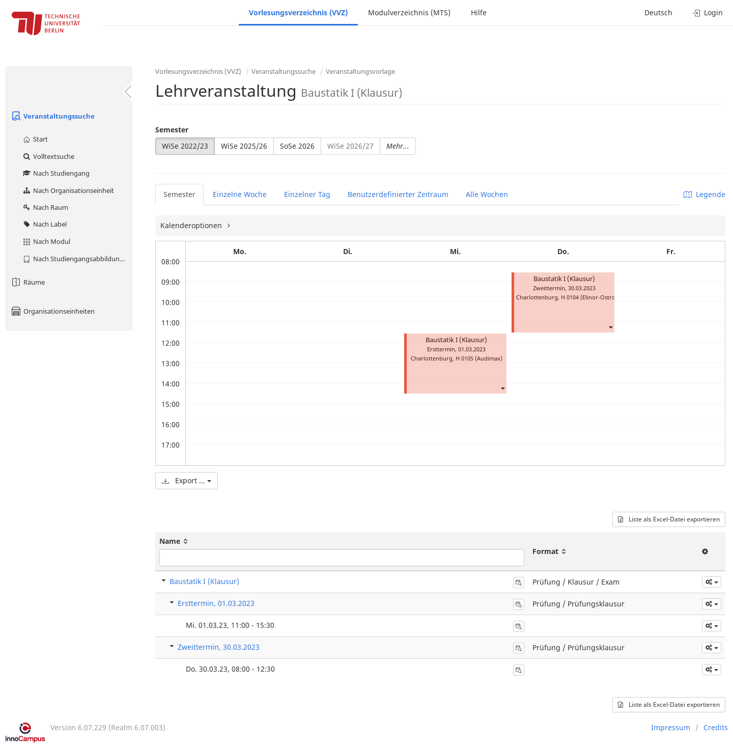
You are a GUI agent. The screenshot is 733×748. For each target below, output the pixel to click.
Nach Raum (45, 207)
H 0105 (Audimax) (479, 358)
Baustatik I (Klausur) (456, 340)
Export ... (186, 480)
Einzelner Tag (307, 194)
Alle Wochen (487, 194)
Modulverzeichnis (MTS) (409, 12)
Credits (715, 727)
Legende (704, 194)
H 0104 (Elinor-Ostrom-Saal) (598, 297)
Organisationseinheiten (52, 311)
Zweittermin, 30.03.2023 (219, 647)
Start (35, 139)
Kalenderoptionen (192, 225)
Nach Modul (46, 241)
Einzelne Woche (240, 194)
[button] (502, 387)
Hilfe (479, 12)
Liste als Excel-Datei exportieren (669, 519)
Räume (27, 282)
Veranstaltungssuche (52, 116)
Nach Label (44, 224)
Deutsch (658, 12)
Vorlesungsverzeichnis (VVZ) (298, 12)
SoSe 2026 (297, 146)
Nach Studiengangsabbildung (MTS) (77, 258)
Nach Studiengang (56, 173)
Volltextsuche (48, 156)
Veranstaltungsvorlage (360, 71)
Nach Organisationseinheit (68, 190)
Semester (171, 129)
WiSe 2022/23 (185, 146)
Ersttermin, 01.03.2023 (216, 603)
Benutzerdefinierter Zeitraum (398, 194)
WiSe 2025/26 (244, 146)
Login (708, 12)
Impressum (670, 727)
